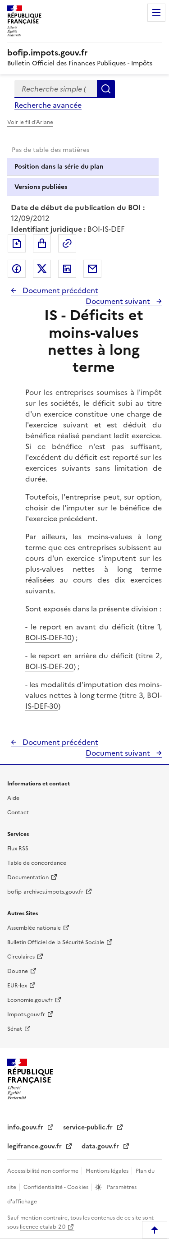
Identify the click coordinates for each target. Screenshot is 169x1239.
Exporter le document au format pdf (17, 243)
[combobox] (55, 89)
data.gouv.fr (101, 1146)
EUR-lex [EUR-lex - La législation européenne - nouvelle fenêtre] (17, 986)
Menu (156, 13)
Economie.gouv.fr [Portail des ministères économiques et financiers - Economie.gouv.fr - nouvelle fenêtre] (30, 1000)
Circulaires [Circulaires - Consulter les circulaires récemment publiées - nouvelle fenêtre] (21, 957)
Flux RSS (17, 848)
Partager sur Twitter (42, 269)
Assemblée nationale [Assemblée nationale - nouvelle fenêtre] (34, 928)
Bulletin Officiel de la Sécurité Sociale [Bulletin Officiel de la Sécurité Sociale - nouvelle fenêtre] (55, 942)
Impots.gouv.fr (26, 1014)
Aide (13, 798)
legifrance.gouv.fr (35, 1146)
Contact (18, 812)
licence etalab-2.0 (42, 1227)
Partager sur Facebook (17, 269)
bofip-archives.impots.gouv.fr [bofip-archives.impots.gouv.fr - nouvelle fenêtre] (45, 892)
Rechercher (106, 89)
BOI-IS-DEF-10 (48, 637)
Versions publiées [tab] (40, 187)
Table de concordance (36, 863)
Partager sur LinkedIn (67, 269)
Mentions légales (108, 1171)
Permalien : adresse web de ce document (67, 243)
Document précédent (59, 290)
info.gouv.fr (26, 1127)
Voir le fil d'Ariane (30, 122)
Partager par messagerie (92, 269)
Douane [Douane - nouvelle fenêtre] (17, 971)
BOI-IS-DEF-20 (49, 666)
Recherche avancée (48, 105)
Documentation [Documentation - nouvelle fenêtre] (28, 877)
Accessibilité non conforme (43, 1171)
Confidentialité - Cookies (56, 1187)
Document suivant (119, 301)
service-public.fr (88, 1127)
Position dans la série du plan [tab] (59, 166)
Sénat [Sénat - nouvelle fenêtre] (14, 1029)
